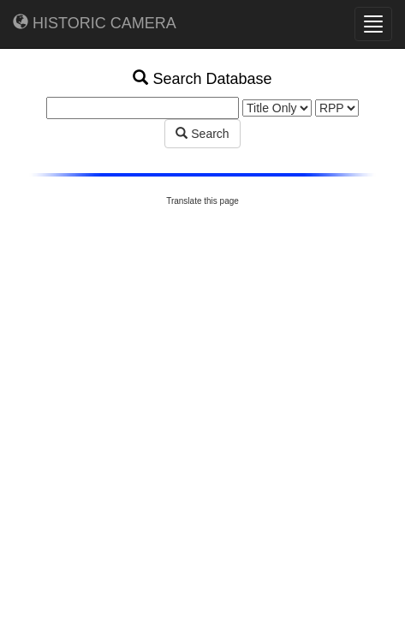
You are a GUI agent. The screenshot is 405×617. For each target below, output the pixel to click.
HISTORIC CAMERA (94, 23)
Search (202, 134)
